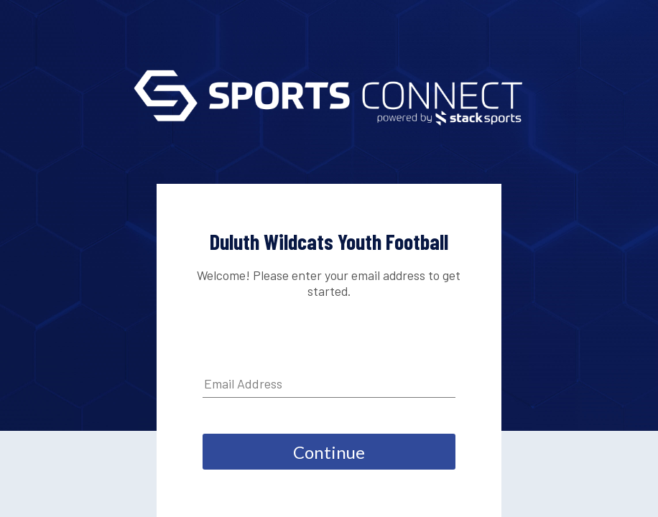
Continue (329, 452)
